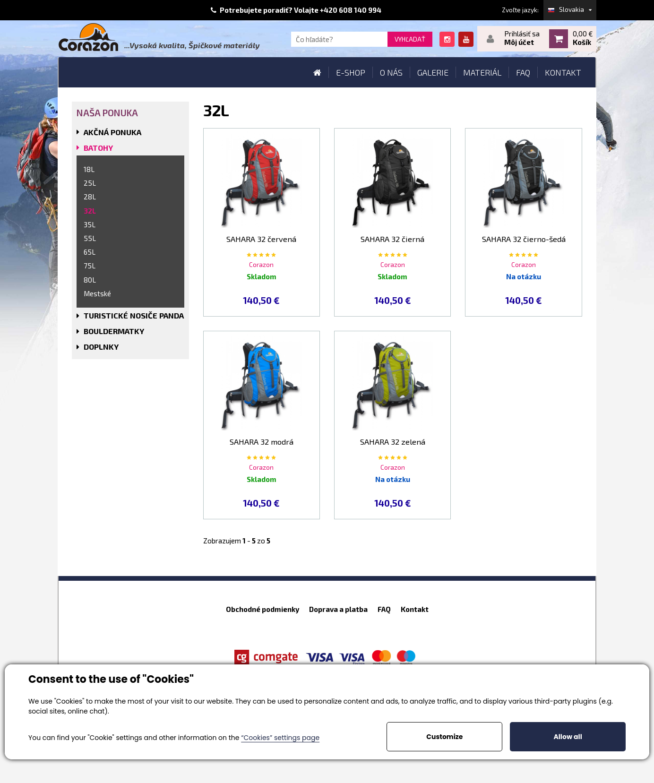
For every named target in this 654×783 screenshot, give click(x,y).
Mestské (97, 293)
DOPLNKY (101, 346)
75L (89, 265)
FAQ (384, 609)
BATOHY (98, 147)
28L (90, 196)
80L (90, 279)
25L (90, 183)
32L (90, 211)
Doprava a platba (338, 609)
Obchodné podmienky (262, 609)
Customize (444, 736)
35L (89, 224)
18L (89, 169)
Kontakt (415, 609)
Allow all (567, 736)
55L (90, 238)
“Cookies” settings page (280, 737)
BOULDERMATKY (114, 331)
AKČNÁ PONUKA (112, 132)
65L (89, 252)
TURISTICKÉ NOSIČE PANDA (134, 315)
